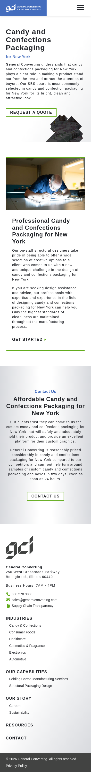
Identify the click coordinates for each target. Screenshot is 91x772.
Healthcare (17, 639)
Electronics (17, 652)
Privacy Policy (16, 766)
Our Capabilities (26, 672)
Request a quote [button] (31, 112)
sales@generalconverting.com (32, 599)
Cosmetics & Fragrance (27, 646)
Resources (19, 725)
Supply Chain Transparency (29, 605)
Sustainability (19, 712)
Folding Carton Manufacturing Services (38, 679)
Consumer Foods (22, 632)
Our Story (19, 698)
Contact (16, 738)
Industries (19, 618)
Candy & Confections (25, 625)
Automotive (17, 659)
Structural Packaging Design (30, 686)
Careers (15, 706)
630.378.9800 (19, 594)
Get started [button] (27, 339)
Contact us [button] (45, 496)
